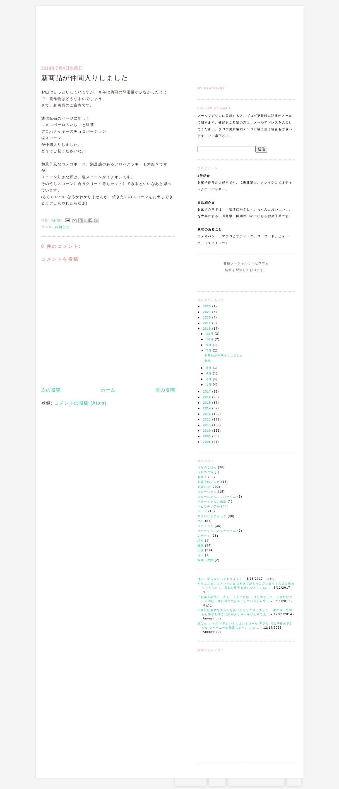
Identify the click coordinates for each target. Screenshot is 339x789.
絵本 (201, 540)
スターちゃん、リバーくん (217, 496)
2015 (207, 402)
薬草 (208, 360)
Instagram (230, 280)
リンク (285, 32)
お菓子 (202, 477)
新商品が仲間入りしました (224, 355)
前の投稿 (165, 390)
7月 (209, 350)
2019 (207, 323)
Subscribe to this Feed (265, 280)
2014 (207, 408)
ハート (202, 511)
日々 (201, 555)
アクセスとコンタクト (268, 32)
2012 (207, 419)
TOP (294, 780)
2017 (207, 391)
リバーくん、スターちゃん (217, 530)
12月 (210, 333)
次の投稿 (51, 390)
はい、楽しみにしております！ (220, 578)
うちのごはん (207, 467)
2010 (207, 430)
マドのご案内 (222, 32)
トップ (208, 32)
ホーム (108, 390)
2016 (207, 397)
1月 (209, 384)
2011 (207, 425)
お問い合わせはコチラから (256, 780)
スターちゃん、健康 (212, 501)
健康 (201, 545)
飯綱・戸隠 (206, 560)
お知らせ (204, 486)
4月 (209, 373)
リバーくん (206, 525)
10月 (210, 339)
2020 (207, 317)
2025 (207, 306)
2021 (207, 311)
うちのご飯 (206, 472)
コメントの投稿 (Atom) (80, 403)
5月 (209, 367)
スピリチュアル (209, 506)
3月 (209, 379)
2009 (207, 436)
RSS (217, 780)
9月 (209, 344)
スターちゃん (207, 491)
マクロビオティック (212, 516)
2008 (207, 441)
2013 (207, 413)
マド (201, 520)
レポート (204, 535)
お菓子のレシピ (209, 481)
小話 (201, 550)
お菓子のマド (58, 29)
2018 (207, 328)
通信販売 (236, 32)
